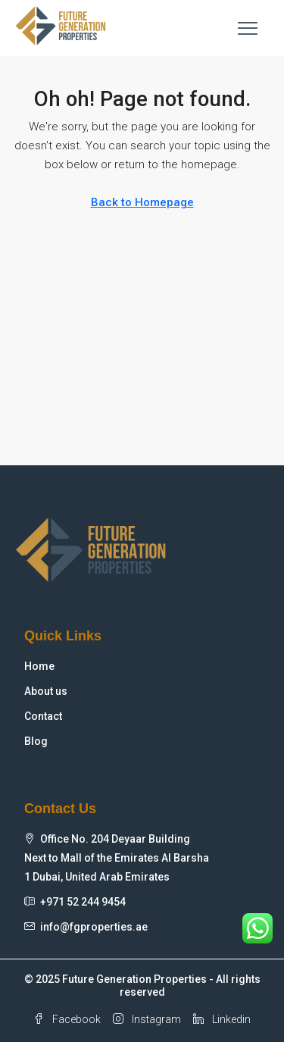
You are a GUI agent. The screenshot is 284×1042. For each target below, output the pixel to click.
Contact (43, 716)
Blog (36, 741)
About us (45, 691)
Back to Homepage (142, 202)
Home (39, 666)
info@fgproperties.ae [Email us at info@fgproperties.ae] (94, 927)
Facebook (67, 1019)
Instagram (147, 1019)
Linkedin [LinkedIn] (222, 1019)
